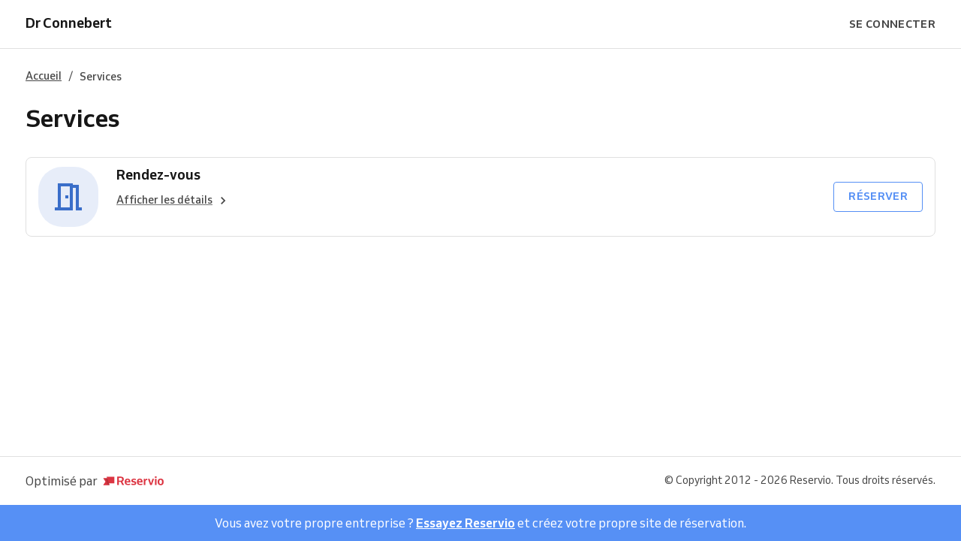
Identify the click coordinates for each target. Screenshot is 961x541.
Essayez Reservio (465, 522)
